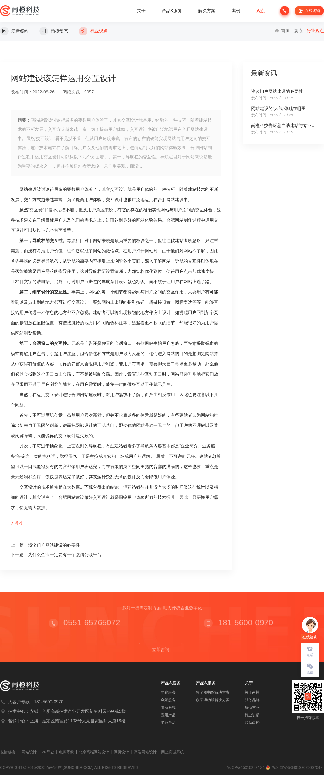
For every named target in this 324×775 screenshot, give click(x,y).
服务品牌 (252, 700)
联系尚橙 (252, 722)
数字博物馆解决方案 (213, 700)
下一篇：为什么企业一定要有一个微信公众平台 (56, 554)
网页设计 (121, 752)
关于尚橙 (252, 692)
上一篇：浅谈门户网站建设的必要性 (45, 545)
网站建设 (28, 189)
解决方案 (206, 10)
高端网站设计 (145, 752)
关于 (141, 10)
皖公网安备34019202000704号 (295, 767)
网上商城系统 (172, 752)
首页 (285, 30)
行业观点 (315, 30)
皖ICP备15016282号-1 (246, 767)
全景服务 (168, 700)
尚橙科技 (54, 767)
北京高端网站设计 (94, 752)
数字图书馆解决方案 (213, 692)
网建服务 (168, 692)
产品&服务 (172, 10)
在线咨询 (309, 10)
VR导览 (48, 752)
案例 (236, 10)
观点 (260, 10)
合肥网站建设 (171, 199)
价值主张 (252, 707)
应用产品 (168, 715)
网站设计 (29, 752)
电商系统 (168, 707)
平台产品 (168, 722)
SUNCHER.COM (78, 767)
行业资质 (252, 715)
